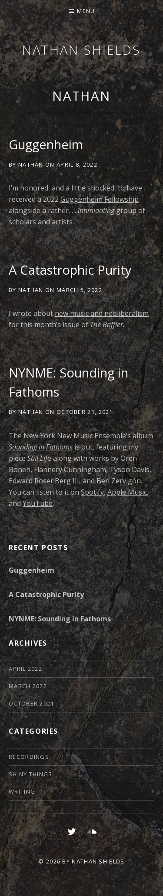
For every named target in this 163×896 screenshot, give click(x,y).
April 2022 (25, 669)
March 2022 (28, 686)
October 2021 (31, 703)
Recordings (29, 757)
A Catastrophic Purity (70, 269)
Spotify (92, 492)
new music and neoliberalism (102, 313)
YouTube (38, 503)
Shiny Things (31, 774)
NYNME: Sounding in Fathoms (60, 619)
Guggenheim (46, 144)
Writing (22, 791)
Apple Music (127, 492)
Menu (86, 11)
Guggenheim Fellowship (99, 199)
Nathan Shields (81, 49)
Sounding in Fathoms (41, 447)
